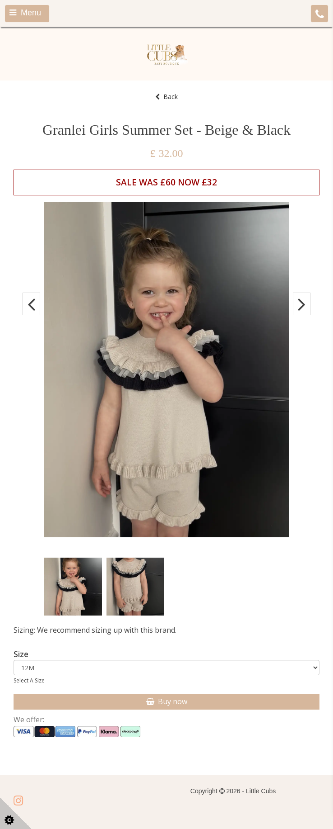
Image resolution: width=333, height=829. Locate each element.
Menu (25, 12)
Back (166, 96)
